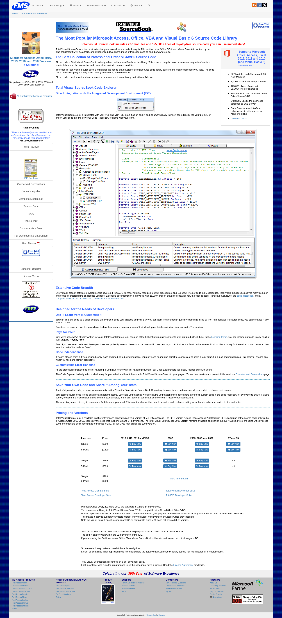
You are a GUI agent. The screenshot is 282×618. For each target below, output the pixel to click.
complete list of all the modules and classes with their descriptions (90, 298)
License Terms (31, 276)
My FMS (169, 591)
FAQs (31, 213)
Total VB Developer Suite (179, 495)
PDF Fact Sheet (31, 178)
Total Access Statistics (20, 606)
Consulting (118, 5)
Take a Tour (30, 221)
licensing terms (219, 337)
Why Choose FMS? (217, 591)
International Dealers (174, 589)
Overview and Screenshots (250, 374)
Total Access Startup (20, 603)
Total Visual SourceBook (34, 13)
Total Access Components (22, 589)
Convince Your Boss (31, 228)
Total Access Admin (19, 583)
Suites (14, 609)
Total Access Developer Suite (96, 495)
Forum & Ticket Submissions (133, 583)
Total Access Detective (21, 591)
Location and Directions (175, 586)
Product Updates (128, 589)
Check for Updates (31, 268)
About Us (213, 583)
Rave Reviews (31, 146)
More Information (179, 478)
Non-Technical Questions (176, 583)
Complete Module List (31, 198)
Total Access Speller (20, 600)
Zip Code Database (63, 594)
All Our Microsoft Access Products (34, 96)
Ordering (56, 5)
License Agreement (183, 565)
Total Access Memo (19, 597)
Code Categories (31, 191)
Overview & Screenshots (31, 184)
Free (96, 5)
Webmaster (161, 615)
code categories (245, 295)
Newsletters (217, 597)
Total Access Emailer (20, 594)
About (136, 5)
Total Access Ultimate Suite (95, 490)
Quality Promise (216, 594)
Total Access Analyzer (20, 586)
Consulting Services (218, 586)
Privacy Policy (151, 615)
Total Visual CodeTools (65, 589)
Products (37, 5)
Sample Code (31, 206)
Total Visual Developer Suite (180, 490)
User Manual (31, 243)
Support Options (128, 586)
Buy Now (135, 444)
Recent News (215, 589)
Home (15, 13)
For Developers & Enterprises (31, 235)
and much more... (240, 118)
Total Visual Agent (63, 586)
